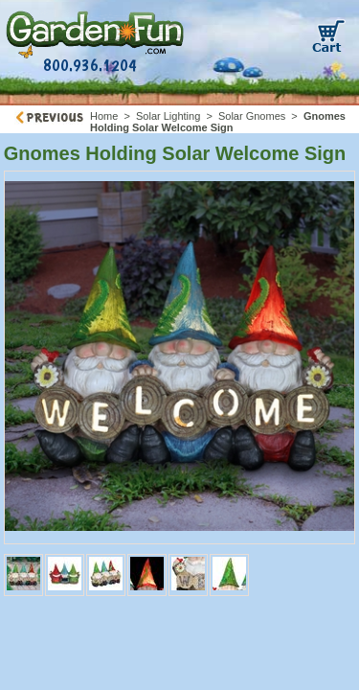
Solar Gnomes (251, 116)
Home (104, 116)
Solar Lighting (168, 116)
